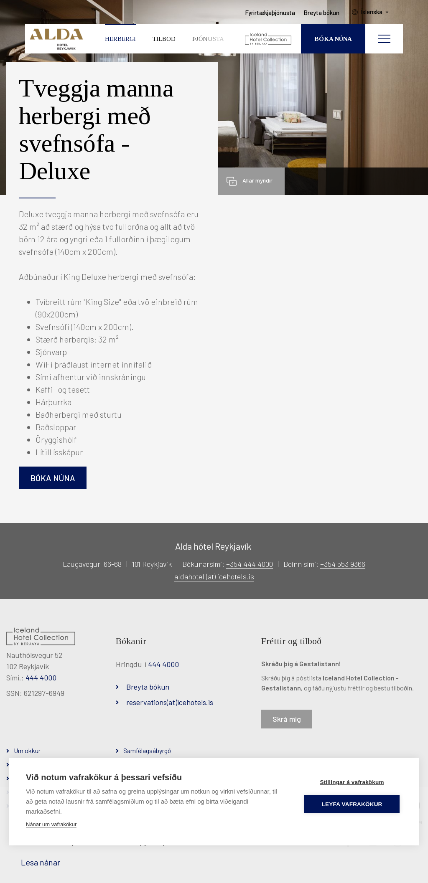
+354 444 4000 (249, 563)
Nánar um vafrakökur (51, 824)
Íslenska (373, 13)
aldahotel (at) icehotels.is (214, 576)
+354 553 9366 (342, 563)
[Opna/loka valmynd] (384, 39)
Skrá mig (287, 718)
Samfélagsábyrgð (147, 750)
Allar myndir (257, 180)
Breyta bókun (147, 686)
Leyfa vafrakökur (352, 804)
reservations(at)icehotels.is (169, 702)
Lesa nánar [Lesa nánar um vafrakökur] (40, 862)
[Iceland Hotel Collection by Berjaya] (269, 39)
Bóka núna (52, 478)
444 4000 (40, 677)
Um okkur (27, 750)
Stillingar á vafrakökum (352, 782)
